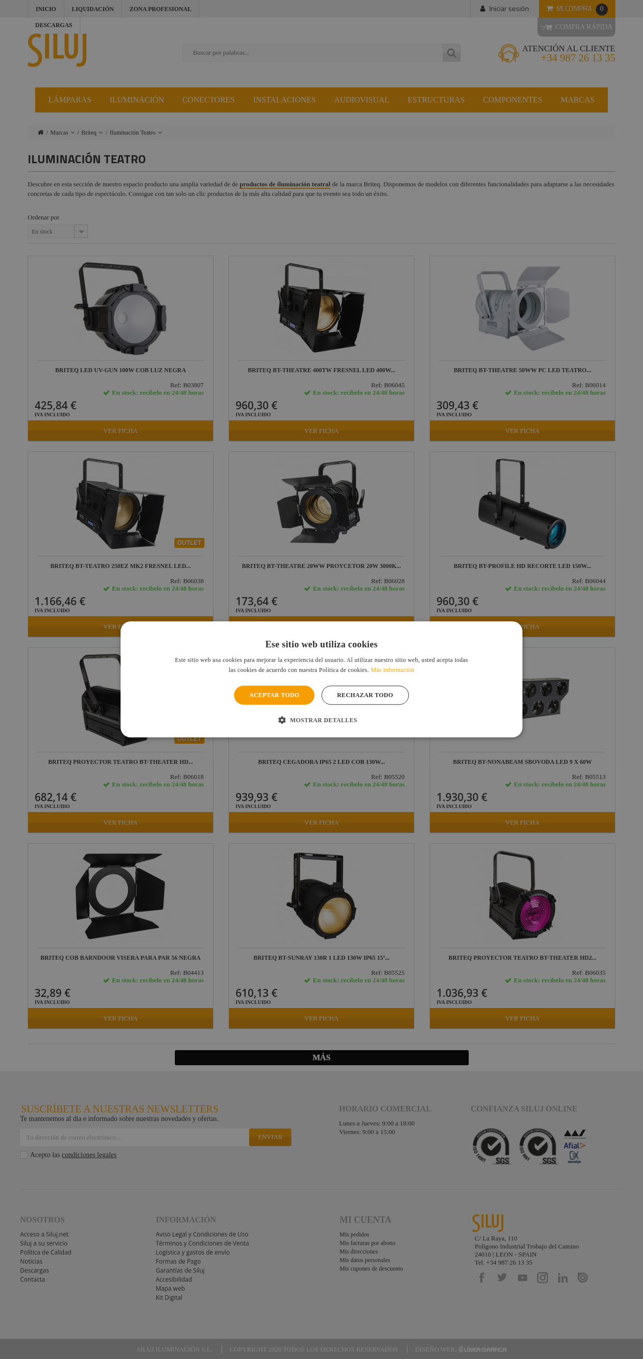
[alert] (321, 679)
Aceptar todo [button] (274, 695)
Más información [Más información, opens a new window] (392, 670)
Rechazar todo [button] (365, 695)
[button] (321, 720)
